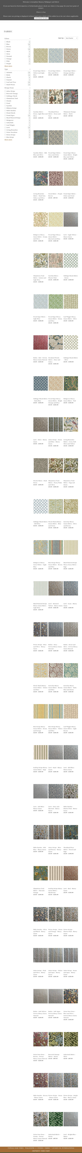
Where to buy (41, 12)
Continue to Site (41, 18)
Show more (8, 64)
